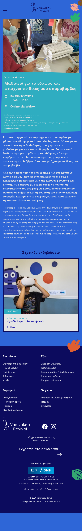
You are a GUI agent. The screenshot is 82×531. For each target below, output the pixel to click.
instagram (53, 426)
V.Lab (6, 380)
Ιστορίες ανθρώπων (51, 380)
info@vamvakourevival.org (41, 437)
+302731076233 (41, 440)
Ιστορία (45, 402)
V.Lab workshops (14, 77)
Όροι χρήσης (30, 489)
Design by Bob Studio (31, 502)
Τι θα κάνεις (9, 376)
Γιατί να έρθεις (48, 368)
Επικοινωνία (52, 489)
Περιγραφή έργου (12, 402)
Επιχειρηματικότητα (51, 376)
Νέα (41, 489)
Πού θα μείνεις (10, 368)
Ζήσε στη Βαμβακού (51, 364)
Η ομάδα (7, 406)
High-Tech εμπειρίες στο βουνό (25, 321)
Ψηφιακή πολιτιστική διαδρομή (56, 398)
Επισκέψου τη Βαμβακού (15, 364)
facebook (44, 426)
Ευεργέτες (46, 406)
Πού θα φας (9, 372)
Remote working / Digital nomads (57, 372)
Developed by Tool (52, 502)
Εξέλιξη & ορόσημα (13, 410)
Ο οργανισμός (10, 398)
